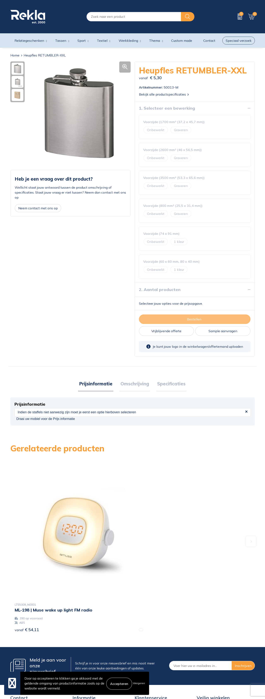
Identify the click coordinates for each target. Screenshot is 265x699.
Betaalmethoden (147, 650)
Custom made (181, 40)
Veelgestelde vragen (88, 663)
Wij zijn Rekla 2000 (87, 650)
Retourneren (144, 657)
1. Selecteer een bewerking (167, 108)
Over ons (79, 637)
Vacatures (79, 643)
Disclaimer (205, 650)
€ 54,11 (27, 560)
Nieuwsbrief (81, 657)
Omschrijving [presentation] (134, 384)
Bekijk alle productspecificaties (164, 94)
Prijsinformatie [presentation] (97, 384)
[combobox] (134, 16)
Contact (141, 637)
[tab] (97, 384)
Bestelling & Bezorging (152, 643)
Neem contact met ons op (38, 208)
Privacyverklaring (210, 643)
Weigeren (139, 683)
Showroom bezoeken (88, 670)
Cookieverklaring (209, 637)
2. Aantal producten (160, 289)
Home (14, 55)
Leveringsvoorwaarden (214, 657)
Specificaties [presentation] (169, 384)
